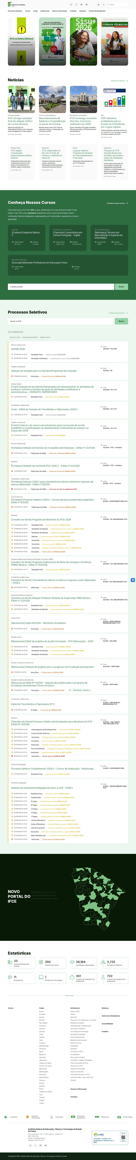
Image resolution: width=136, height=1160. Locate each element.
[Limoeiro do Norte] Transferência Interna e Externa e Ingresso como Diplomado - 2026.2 (53, 581)
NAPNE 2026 (18, 349)
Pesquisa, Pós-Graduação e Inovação (83, 1020)
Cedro (41, 1034)
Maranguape (43, 1072)
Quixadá (42, 1086)
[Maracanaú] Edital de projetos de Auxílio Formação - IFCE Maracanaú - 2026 (52, 641)
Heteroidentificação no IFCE (80, 1074)
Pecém (41, 1083)
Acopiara (42, 1014)
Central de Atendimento (97, 11)
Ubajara (41, 1100)
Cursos (27, 11)
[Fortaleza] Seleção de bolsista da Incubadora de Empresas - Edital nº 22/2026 (53, 447)
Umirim (41, 1103)
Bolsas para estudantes (30, 337)
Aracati (41, 1017)
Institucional (45, 11)
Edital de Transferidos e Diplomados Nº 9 (32, 704)
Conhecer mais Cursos (117, 203)
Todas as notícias (119, 80)
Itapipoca (42, 1054)
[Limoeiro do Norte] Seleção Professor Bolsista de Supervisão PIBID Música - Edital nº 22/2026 (51, 599)
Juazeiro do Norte (45, 1063)
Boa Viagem (43, 1023)
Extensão (73, 1017)
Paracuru (42, 1080)
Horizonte (42, 1049)
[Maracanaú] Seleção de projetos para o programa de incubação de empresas (52, 667)
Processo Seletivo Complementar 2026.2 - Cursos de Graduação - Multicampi (52, 768)
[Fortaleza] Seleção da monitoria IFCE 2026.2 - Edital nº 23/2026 (45, 465)
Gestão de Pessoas (77, 1023)
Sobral (41, 1089)
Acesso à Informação (59, 11)
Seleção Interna (45, 337)
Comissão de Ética (76, 1051)
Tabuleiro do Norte (45, 1092)
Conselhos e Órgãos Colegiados (81, 1060)
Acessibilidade (107, 1024)
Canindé (42, 1029)
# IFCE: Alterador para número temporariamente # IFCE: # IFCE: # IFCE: (61, 321)
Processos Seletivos (15, 11)
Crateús (42, 1037)
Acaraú (41, 1011)
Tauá (40, 1094)
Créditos (105, 1031)
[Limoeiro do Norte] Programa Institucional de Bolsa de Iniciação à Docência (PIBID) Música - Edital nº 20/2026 (51, 563)
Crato (41, 1040)
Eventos (73, 1080)
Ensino (72, 1014)
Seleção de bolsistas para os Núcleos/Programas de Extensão (44, 370)
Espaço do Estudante (77, 1069)
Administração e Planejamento (80, 1026)
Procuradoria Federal (77, 1057)
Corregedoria (74, 1054)
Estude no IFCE (15, 337)
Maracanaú (43, 1069)
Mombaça (42, 1074)
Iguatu (41, 1051)
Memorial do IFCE (76, 1066)
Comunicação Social (77, 1037)
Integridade (74, 1046)
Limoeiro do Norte (45, 1066)
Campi (35, 11)
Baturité (41, 1020)
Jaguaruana (43, 1060)
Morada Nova (43, 1077)
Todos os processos (118, 313)
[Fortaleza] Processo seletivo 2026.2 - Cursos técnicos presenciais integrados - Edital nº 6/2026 (53, 501)
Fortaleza (42, 1043)
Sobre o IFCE (74, 1011)
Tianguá (42, 1097)
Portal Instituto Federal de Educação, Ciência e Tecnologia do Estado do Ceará (17, 4)
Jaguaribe (42, 1057)
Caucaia (42, 1031)
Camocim (42, 1026)
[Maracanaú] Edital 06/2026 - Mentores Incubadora (38, 623)
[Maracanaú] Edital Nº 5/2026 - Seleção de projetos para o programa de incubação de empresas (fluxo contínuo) (49, 684)
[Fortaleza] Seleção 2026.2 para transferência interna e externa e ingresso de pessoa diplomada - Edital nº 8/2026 (52, 483)
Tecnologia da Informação (79, 1031)
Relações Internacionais (78, 1040)
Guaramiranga (43, 1046)
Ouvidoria (73, 1049)
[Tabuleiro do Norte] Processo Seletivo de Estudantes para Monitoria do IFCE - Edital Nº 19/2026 (52, 723)
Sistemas (82, 11)
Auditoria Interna (75, 1043)
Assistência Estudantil (77, 1034)
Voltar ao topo (70, 995)
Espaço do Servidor (77, 1072)
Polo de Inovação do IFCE (79, 1063)
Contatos (73, 11)
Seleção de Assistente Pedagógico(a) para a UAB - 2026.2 (42, 787)
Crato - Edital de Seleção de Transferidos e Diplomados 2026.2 (44, 409)
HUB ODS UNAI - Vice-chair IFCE (81, 1077)
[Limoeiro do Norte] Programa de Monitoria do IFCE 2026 (41, 519)
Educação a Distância (77, 1029)
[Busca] (117, 4)
